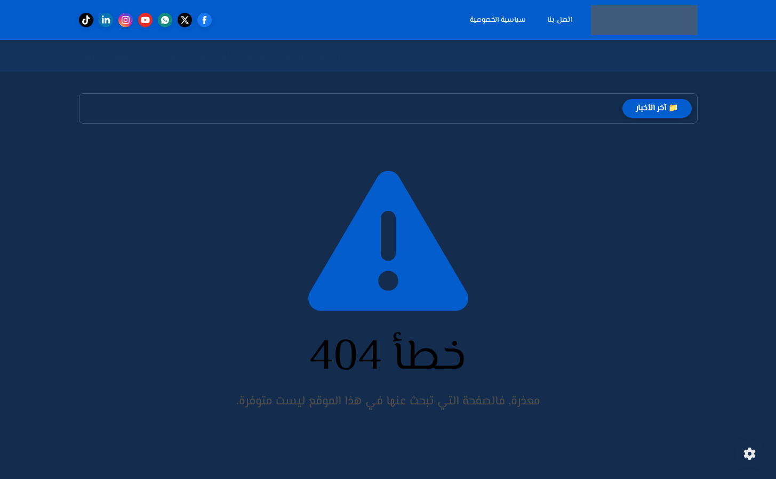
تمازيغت (90, 56)
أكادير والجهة (573, 56)
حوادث (359, 56)
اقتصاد (201, 56)
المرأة (171, 56)
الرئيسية (682, 56)
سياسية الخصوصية (498, 20)
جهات (613, 56)
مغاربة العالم (244, 56)
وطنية (328, 56)
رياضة (445, 56)
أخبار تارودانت (518, 56)
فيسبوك (292, 56)
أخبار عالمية (133, 56)
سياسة (645, 56)
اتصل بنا (559, 20)
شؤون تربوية (403, 56)
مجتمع (474, 56)
